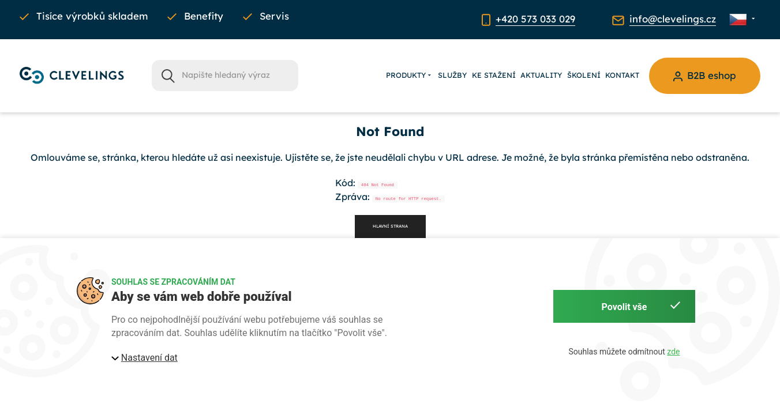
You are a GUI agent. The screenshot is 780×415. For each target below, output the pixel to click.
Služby (452, 75)
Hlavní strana (390, 226)
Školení (584, 75)
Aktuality (541, 75)
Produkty (409, 75)
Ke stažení (494, 75)
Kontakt (622, 75)
